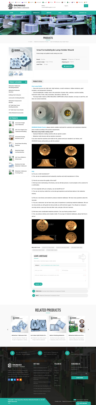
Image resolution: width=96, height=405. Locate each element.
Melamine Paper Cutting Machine (19, 151)
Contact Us (82, 12)
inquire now (68, 66)
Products (36, 12)
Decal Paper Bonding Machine (21, 144)
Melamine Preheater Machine (14, 91)
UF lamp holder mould (52, 250)
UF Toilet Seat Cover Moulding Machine (42, 386)
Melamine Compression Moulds (41, 41)
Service (49, 12)
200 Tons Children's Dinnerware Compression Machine (20, 158)
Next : (35, 295)
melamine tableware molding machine (42, 370)
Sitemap (56, 380)
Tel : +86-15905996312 (21, 352)
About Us (23, 12)
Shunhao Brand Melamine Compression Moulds (53, 291)
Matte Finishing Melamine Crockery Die (76, 335)
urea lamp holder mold (76, 247)
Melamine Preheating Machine (40, 367)
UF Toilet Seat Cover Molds (16, 110)
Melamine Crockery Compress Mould (42, 391)
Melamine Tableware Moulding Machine (14, 86)
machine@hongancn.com (49, 7)
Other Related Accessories (16, 112)
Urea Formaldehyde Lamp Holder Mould (50, 265)
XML (55, 383)
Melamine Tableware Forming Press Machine (21, 172)
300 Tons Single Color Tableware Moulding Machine (21, 130)
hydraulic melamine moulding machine (42, 375)
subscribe (79, 377)
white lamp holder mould (38, 250)
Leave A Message (81, 403)
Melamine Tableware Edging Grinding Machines (42, 382)
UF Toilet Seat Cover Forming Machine (42, 388)
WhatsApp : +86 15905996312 (23, 354)
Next (88, 329)
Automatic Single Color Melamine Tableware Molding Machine (20, 124)
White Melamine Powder (82, 401)
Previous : (37, 291)
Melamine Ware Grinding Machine (41, 372)
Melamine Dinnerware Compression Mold (49, 295)
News (70, 12)
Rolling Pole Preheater (15, 95)
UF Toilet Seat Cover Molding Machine (14, 106)
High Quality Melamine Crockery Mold (20, 335)
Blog (9, 403)
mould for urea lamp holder (62, 247)
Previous (7, 329)
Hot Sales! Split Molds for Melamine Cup (57, 335)
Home (11, 12)
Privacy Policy (57, 385)
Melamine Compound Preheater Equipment (41, 378)
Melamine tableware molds (40, 393)
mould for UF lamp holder (48, 247)
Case (59, 12)
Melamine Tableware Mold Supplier (38, 335)
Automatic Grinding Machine (16, 98)
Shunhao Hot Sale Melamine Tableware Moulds (21, 165)
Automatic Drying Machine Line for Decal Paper (20, 137)
